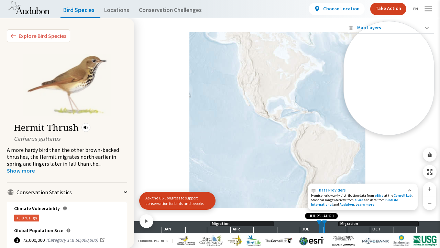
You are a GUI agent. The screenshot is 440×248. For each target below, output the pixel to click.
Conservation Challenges (181, 10)
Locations (123, 10)
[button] (85, 127)
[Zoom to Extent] (430, 172)
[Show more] (21, 170)
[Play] (146, 221)
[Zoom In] (430, 189)
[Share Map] (430, 155)
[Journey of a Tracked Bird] (389, 115)
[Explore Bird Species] (38, 35)
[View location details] (331, 9)
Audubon (347, 204)
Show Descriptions (389, 137)
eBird (379, 195)
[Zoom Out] (430, 203)
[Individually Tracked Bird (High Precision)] (389, 70)
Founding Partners (153, 241)
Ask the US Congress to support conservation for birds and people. (174, 200)
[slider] (324, 227)
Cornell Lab (403, 195)
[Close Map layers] (389, 28)
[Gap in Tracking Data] (389, 103)
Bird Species (80, 10)
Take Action (382, 8)
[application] (220, 124)
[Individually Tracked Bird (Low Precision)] (389, 88)
